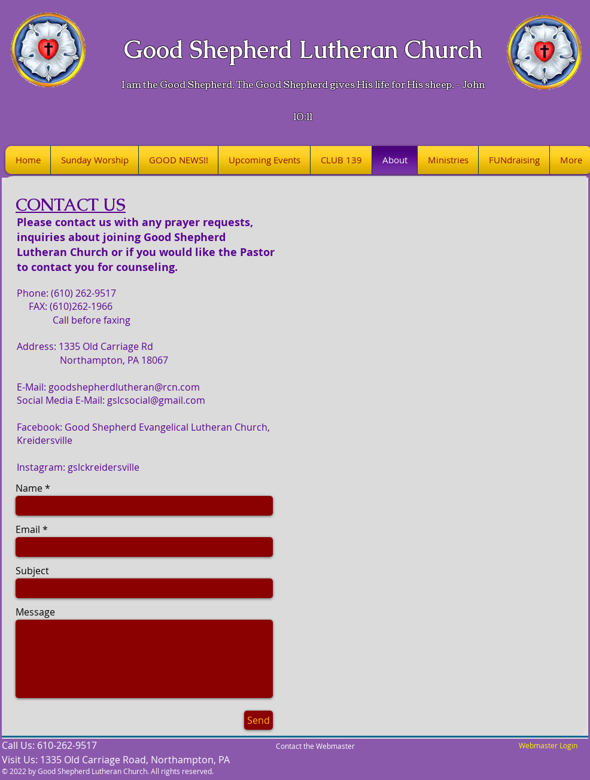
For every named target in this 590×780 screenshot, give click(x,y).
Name (29, 488)
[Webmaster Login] (547, 745)
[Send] (258, 720)
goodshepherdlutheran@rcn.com (124, 387)
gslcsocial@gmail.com (156, 400)
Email (28, 529)
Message (35, 612)
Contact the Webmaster (315, 746)
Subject (32, 570)
